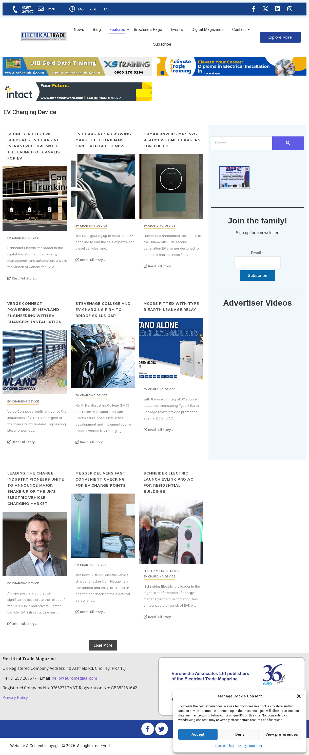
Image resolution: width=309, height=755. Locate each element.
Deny (239, 734)
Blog (97, 29)
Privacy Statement (249, 746)
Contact (239, 29)
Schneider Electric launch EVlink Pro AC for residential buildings (168, 482)
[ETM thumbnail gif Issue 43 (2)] (234, 187)
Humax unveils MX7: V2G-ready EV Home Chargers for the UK (172, 140)
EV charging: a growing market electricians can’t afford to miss (103, 140)
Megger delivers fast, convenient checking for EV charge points (101, 479)
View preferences (281, 734)
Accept (197, 734)
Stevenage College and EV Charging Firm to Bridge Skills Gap (103, 309)
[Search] (241, 143)
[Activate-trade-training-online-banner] (231, 74)
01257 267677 (28, 9)
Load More (103, 645)
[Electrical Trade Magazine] (44, 36)
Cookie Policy (224, 746)
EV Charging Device (23, 238)
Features (118, 29)
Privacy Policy (16, 697)
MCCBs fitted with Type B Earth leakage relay (171, 306)
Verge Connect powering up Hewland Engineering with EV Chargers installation (34, 312)
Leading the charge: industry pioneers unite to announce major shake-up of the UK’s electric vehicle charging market (35, 488)
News (79, 29)
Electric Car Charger (162, 571)
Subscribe (162, 44)
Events (177, 29)
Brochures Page (148, 29)
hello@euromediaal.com (74, 678)
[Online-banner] (77, 99)
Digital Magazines (207, 29)
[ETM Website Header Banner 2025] (77, 74)
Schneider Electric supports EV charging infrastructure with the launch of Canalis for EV (33, 146)
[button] (298, 696)
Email (51, 9)
